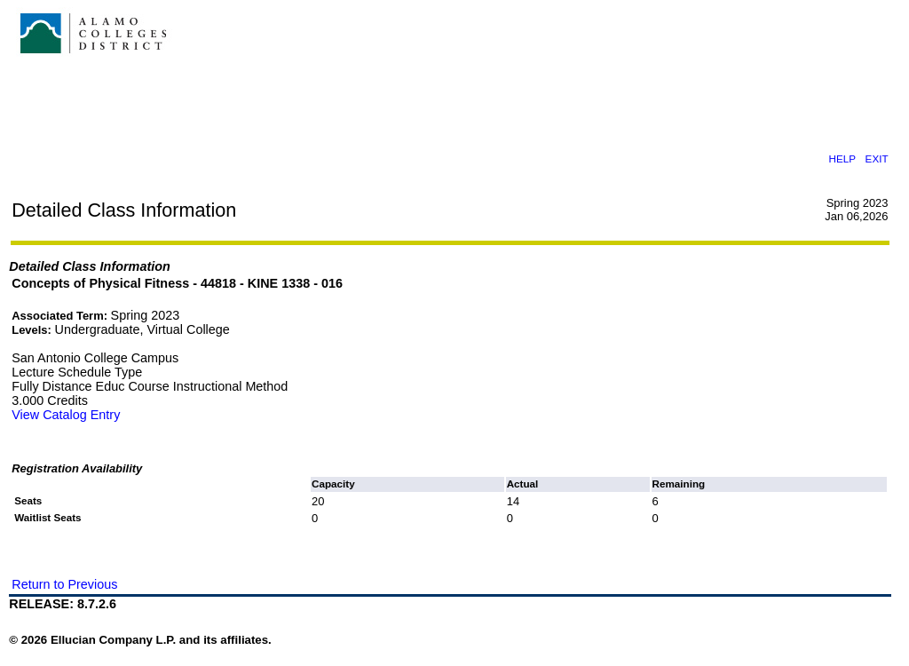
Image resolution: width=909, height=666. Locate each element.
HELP (842, 158)
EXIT (877, 158)
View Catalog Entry (66, 415)
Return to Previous (64, 584)
